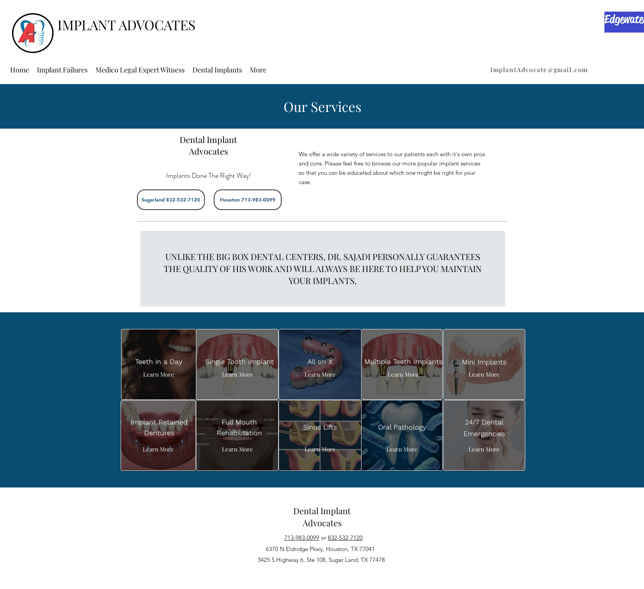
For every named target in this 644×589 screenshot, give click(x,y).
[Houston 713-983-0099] (248, 199)
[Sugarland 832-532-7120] (171, 199)
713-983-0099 (301, 537)
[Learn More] (158, 374)
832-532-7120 (345, 537)
